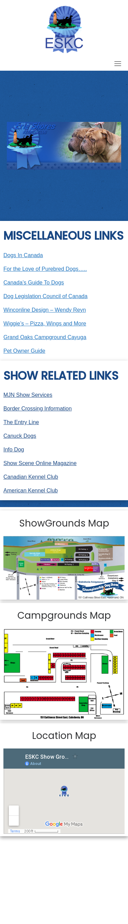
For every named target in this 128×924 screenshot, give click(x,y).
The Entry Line (21, 422)
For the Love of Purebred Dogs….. (45, 269)
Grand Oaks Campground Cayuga (44, 337)
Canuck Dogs (19, 436)
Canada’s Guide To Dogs (33, 282)
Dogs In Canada (23, 255)
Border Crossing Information (37, 408)
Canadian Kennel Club (30, 477)
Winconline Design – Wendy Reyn (44, 310)
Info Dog (13, 449)
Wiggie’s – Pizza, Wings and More (44, 323)
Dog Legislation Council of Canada (45, 296)
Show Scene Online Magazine (39, 463)
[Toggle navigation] (118, 63)
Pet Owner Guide (24, 351)
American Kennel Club (30, 490)
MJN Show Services (27, 395)
